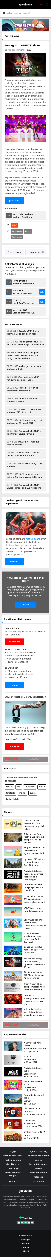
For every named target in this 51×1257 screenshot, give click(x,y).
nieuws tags (13, 1168)
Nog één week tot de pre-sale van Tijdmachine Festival (34, 850)
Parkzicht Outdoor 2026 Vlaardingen (35, 1072)
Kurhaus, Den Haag (23, 216)
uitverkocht (30, 787)
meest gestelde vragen (13, 1174)
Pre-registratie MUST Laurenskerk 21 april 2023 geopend (24, 486)
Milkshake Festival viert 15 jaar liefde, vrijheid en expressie (34, 1012)
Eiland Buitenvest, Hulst (24, 311)
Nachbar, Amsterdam (23, 282)
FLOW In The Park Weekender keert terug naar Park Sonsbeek (32, 937)
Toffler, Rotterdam (22, 292)
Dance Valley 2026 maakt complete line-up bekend (35, 950)
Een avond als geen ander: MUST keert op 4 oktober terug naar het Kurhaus (22, 355)
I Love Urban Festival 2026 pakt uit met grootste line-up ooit (34, 899)
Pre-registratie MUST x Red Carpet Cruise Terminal (24, 432)
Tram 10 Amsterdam (35, 1059)
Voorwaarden (25, 1235)
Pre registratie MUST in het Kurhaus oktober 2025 (24, 378)
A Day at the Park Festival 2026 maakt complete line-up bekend (34, 838)
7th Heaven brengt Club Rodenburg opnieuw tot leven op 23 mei (34, 963)
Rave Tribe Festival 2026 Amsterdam (35, 1086)
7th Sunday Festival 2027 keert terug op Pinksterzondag (34, 975)
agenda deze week (12, 1155)
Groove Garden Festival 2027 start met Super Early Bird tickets (34, 824)
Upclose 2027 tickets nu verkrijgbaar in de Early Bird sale (34, 862)
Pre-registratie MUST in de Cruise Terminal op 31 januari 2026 (25, 343)
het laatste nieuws (38, 1164)
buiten (32, 793)
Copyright (25, 1247)
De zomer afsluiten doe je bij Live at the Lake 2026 (33, 887)
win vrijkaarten (13, 1164)
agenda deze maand (38, 1155)
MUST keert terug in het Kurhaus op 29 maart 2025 (24, 421)
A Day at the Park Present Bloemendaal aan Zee (35, 1047)
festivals (14, 561)
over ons (12, 1181)
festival (9, 787)
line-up (22, 793)
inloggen (12, 1151)
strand (42, 787)
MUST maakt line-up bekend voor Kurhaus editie (23, 454)
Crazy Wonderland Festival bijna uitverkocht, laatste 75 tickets (35, 924)
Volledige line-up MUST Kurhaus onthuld (24, 367)
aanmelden (14, 641)
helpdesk (38, 1177)
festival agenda (34, 539)
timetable (10, 793)
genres (38, 1160)
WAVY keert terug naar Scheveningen (33, 909)
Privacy (25, 1243)
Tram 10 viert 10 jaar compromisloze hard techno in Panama (34, 987)
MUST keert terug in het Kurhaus (24, 465)
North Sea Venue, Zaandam (25, 301)
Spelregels (25, 1239)
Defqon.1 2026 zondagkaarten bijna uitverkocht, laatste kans (34, 1000)
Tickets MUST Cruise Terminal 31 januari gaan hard (23, 332)
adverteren (38, 1181)
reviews (25, 604)
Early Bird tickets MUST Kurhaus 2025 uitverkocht (24, 411)
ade (18, 787)
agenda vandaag (38, 1151)
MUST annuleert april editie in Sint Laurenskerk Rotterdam (24, 475)
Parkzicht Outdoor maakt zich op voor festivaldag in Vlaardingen (33, 875)
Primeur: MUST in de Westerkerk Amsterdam (22, 389)
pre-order (14, 200)
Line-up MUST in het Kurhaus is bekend (22, 400)
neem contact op (38, 1172)
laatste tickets (12, 799)
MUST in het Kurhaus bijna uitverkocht (23, 443)
